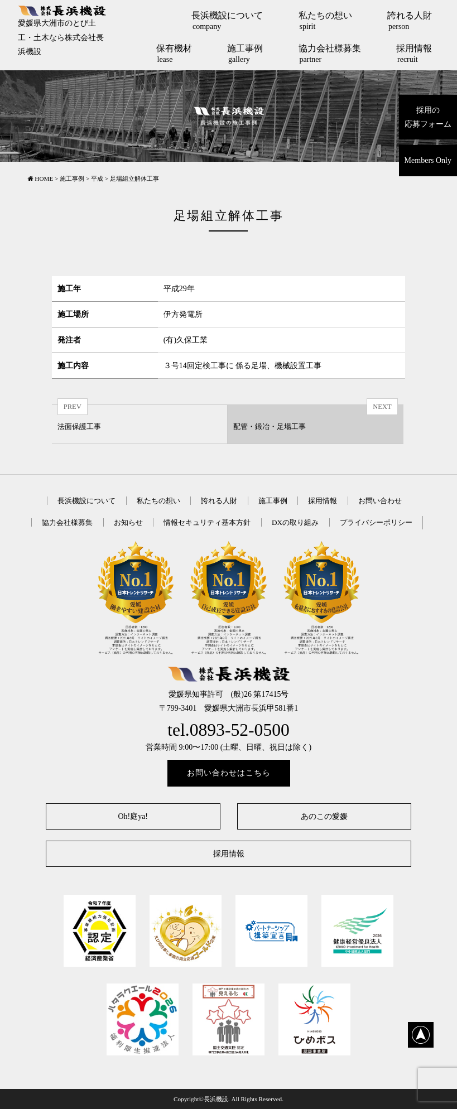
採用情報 (414, 54)
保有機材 (174, 54)
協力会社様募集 (330, 54)
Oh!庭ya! (133, 816)
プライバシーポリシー (376, 522)
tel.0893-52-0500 (228, 730)
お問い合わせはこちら (229, 773)
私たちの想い (325, 21)
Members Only (428, 160)
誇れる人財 (409, 21)
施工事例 (245, 54)
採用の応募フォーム (428, 117)
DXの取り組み (295, 522)
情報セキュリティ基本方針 (207, 522)
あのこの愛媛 (324, 816)
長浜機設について (227, 21)
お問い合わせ (380, 500)
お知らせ (128, 522)
